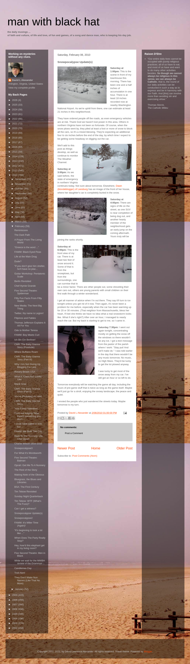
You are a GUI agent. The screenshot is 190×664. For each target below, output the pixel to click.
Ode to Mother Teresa (26, 330)
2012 (15, 165)
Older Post (125, 448)
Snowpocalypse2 (23, 518)
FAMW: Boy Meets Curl (26, 334)
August (19, 198)
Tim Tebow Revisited (25, 491)
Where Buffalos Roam (26, 352)
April (18, 216)
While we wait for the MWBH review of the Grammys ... (29, 562)
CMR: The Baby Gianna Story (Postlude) (27, 346)
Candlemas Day (23, 568)
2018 (15, 137)
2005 (15, 614)
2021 (15, 123)
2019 (15, 132)
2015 (15, 151)
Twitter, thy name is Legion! (29, 313)
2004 (15, 618)
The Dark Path (22, 234)
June (18, 207)
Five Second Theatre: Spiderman (25, 292)
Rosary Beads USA (24, 371)
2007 (15, 604)
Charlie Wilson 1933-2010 (28, 443)
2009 (15, 595)
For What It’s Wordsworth (27, 453)
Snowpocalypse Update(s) (28, 513)
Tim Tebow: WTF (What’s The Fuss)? (27, 502)
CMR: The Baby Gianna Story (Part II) (27, 390)
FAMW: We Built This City (28, 431)
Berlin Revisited (22, 281)
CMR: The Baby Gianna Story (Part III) (27, 358)
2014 (15, 156)
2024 (15, 109)
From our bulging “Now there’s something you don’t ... (27, 416)
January (19, 589)
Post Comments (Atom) (84, 455)
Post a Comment (74, 433)
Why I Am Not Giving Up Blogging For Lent (27, 365)
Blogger (148, 651)
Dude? (17, 261)
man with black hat (53, 21)
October (19, 188)
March (18, 221)
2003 (15, 623)
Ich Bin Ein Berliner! (24, 339)
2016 (15, 147)
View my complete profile (21, 87)
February (20, 226)
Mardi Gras (20, 384)
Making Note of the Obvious (29, 474)
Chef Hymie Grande (25, 285)
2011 (15, 170)
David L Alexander (22, 80)
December (21, 179)
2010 (15, 175)
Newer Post (66, 448)
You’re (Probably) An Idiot (28, 396)
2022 (15, 118)
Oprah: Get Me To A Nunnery (29, 465)
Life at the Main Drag (25, 256)
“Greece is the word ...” (26, 247)
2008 (15, 599)
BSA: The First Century (26, 487)
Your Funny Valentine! (26, 408)
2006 (15, 609)
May (17, 212)
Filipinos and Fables (25, 318)
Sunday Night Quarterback (28, 496)
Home (95, 448)
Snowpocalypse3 (23, 448)
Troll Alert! (19, 572)
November (21, 184)
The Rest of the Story (25, 469)
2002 (15, 628)
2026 (15, 100)
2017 (15, 142)
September (21, 193)
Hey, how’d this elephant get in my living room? (29, 547)
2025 (15, 104)
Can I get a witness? (25, 508)
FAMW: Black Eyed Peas (27, 252)
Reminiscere (21, 230)
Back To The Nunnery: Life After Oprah (28, 437)
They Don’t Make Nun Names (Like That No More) (27, 580)
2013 (15, 161)
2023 (15, 114)
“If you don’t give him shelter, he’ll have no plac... (29, 267)
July (17, 202)
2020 (15, 128)
